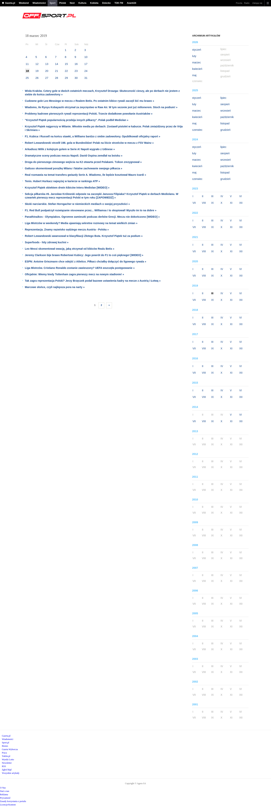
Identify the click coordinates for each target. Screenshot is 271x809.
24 (86, 70)
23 (76, 70)
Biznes (5, 746)
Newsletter (7, 763)
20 (46, 70)
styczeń (196, 49)
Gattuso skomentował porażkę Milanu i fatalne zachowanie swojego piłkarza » (73, 168)
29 (66, 77)
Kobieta (94, 3)
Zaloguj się (257, 3)
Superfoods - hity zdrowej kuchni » (47, 242)
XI (231, 202)
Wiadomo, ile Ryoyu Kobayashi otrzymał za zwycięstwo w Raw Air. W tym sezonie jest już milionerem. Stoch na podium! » (101, 107)
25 (27, 77)
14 (56, 63)
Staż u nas (4, 791)
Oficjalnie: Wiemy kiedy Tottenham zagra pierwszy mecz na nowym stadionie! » (74, 274)
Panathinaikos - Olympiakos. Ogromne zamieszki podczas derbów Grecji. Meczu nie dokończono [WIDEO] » (92, 216)
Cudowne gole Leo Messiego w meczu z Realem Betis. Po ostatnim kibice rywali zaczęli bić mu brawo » (89, 100)
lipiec (223, 97)
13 (46, 63)
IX (212, 202)
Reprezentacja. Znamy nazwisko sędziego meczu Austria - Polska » (67, 229)
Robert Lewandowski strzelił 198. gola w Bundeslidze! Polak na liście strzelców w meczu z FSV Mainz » (89, 142)
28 (56, 77)
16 (76, 63)
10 (86, 57)
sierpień (225, 104)
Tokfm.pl (6, 756)
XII (240, 202)
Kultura (82, 3)
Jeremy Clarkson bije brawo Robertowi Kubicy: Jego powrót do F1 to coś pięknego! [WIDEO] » (84, 255)
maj (194, 75)
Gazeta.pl (10, 3)
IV (222, 196)
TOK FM (118, 3)
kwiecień (197, 68)
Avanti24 (131, 3)
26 (37, 77)
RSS (4, 766)
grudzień (225, 129)
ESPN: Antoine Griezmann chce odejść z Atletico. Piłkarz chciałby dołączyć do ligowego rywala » (85, 261)
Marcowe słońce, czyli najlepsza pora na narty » (54, 287)
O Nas (3, 787)
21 (56, 70)
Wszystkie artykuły (10, 773)
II (202, 196)
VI (240, 196)
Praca (4, 752)
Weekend (24, 3)
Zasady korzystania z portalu (13, 801)
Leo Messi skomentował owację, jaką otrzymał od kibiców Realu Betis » (69, 248)
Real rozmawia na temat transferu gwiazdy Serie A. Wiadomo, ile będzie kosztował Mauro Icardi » (85, 174)
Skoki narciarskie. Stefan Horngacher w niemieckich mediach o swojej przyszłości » (77, 203)
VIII (204, 202)
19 (37, 70)
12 (37, 63)
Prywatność (5, 798)
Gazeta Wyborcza (10, 749)
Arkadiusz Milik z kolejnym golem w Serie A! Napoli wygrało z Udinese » (70, 149)
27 (46, 77)
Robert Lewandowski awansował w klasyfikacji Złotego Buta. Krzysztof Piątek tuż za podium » (83, 235)
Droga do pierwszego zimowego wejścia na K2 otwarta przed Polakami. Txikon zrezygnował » (83, 161)
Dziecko (106, 3)
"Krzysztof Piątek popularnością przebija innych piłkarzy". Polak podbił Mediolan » (76, 120)
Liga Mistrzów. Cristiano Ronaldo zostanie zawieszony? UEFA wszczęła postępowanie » (80, 267)
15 (66, 63)
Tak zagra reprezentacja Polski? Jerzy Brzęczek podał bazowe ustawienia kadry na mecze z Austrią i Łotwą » (93, 280)
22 (66, 70)
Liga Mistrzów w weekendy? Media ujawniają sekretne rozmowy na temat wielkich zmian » (81, 223)
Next (72, 3)
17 (86, 63)
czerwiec (197, 129)
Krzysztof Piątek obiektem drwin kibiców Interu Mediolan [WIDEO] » (67, 187)
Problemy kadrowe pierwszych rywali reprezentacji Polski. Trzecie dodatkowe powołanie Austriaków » (88, 113)
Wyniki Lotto (8, 759)
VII (194, 202)
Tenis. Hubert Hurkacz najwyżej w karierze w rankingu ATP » (62, 181)
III (212, 196)
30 (76, 77)
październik (227, 117)
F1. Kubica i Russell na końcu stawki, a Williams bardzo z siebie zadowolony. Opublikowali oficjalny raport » (92, 136)
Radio (247, 3)
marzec (196, 62)
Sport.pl (5, 742)
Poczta (239, 3)
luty (194, 56)
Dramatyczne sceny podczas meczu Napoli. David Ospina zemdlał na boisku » (73, 155)
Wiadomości (39, 3)
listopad (224, 123)
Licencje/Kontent (8, 804)
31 (86, 77)
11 (27, 63)
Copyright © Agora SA (135, 783)
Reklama (4, 794)
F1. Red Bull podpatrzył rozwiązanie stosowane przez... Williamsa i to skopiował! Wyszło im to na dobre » (90, 210)
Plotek (62, 3)
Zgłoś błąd (6, 769)
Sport (52, 3)
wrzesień (225, 110)
